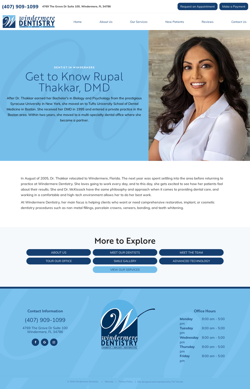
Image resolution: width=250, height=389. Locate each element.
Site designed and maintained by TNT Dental (160, 381)
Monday (186, 319)
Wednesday (189, 337)
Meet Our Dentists (125, 252)
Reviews (207, 22)
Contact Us (238, 22)
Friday (185, 356)
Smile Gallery (125, 261)
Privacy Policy (126, 381)
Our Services (138, 22)
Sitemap (109, 381)
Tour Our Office (59, 261)
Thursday (187, 346)
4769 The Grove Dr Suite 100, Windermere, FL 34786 (76, 6)
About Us (106, 22)
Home (78, 22)
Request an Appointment (197, 6)
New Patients (174, 22)
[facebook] (35, 342)
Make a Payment (233, 6)
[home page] (28, 21)
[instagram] (54, 342)
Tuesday (186, 328)
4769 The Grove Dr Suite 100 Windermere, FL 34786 (45, 330)
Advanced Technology (191, 261)
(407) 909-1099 (20, 6)
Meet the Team (191, 252)
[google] (44, 342)
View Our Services (125, 269)
